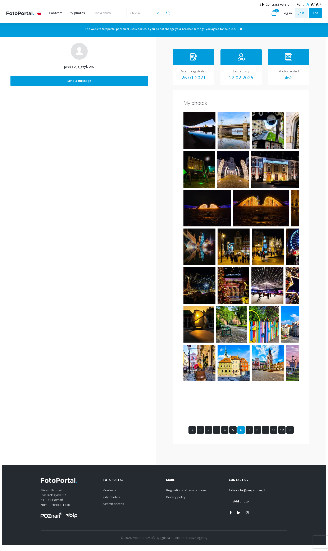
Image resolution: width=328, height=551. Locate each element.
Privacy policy (176, 501)
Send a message (35, 85)
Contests (57, 15)
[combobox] (146, 15)
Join (301, 15)
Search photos (113, 508)
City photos (77, 15)
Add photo (241, 505)
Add (315, 15)
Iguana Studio (170, 541)
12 (238, 434)
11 (230, 434)
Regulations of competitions (186, 494)
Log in (287, 15)
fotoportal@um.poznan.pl (247, 494)
